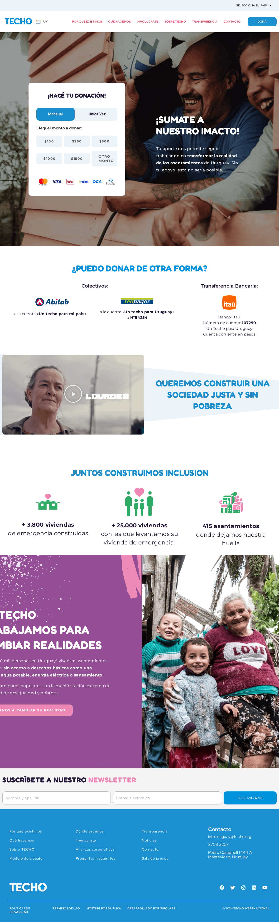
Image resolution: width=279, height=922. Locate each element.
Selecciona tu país (254, 5)
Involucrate (148, 22)
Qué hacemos (119, 22)
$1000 (49, 158)
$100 (49, 141)
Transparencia (204, 22)
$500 (104, 141)
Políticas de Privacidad (20, 910)
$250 (77, 141)
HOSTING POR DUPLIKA (104, 908)
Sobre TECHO (175, 22)
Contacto (232, 22)
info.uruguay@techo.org (229, 836)
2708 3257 (218, 844)
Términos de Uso (66, 908)
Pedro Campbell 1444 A (230, 852)
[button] (73, 395)
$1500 (77, 158)
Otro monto (106, 158)
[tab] (55, 114)
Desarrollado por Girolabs (151, 908)
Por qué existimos (87, 22)
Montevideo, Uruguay (228, 857)
